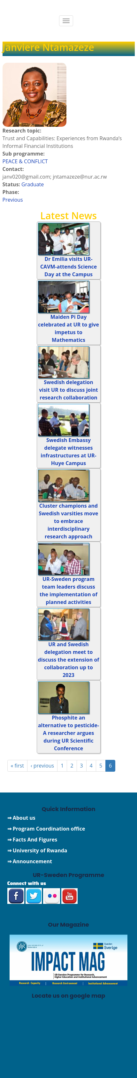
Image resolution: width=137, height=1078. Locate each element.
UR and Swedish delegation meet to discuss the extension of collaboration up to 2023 (68, 660)
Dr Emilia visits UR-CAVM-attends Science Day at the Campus (68, 266)
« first (17, 765)
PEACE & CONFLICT (25, 161)
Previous (13, 199)
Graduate (32, 184)
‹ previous (42, 765)
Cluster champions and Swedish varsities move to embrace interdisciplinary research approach (68, 521)
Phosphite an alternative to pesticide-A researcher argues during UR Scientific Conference (68, 733)
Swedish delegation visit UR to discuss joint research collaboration (68, 390)
